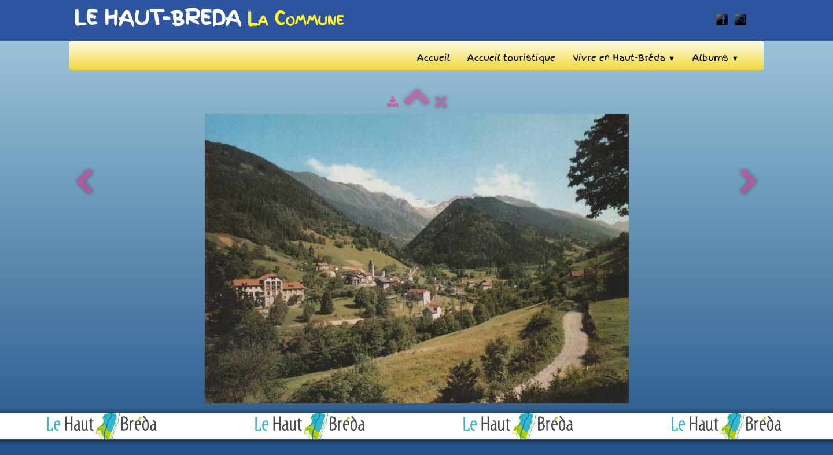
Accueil (433, 58)
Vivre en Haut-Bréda (624, 58)
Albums (715, 58)
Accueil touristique (511, 58)
